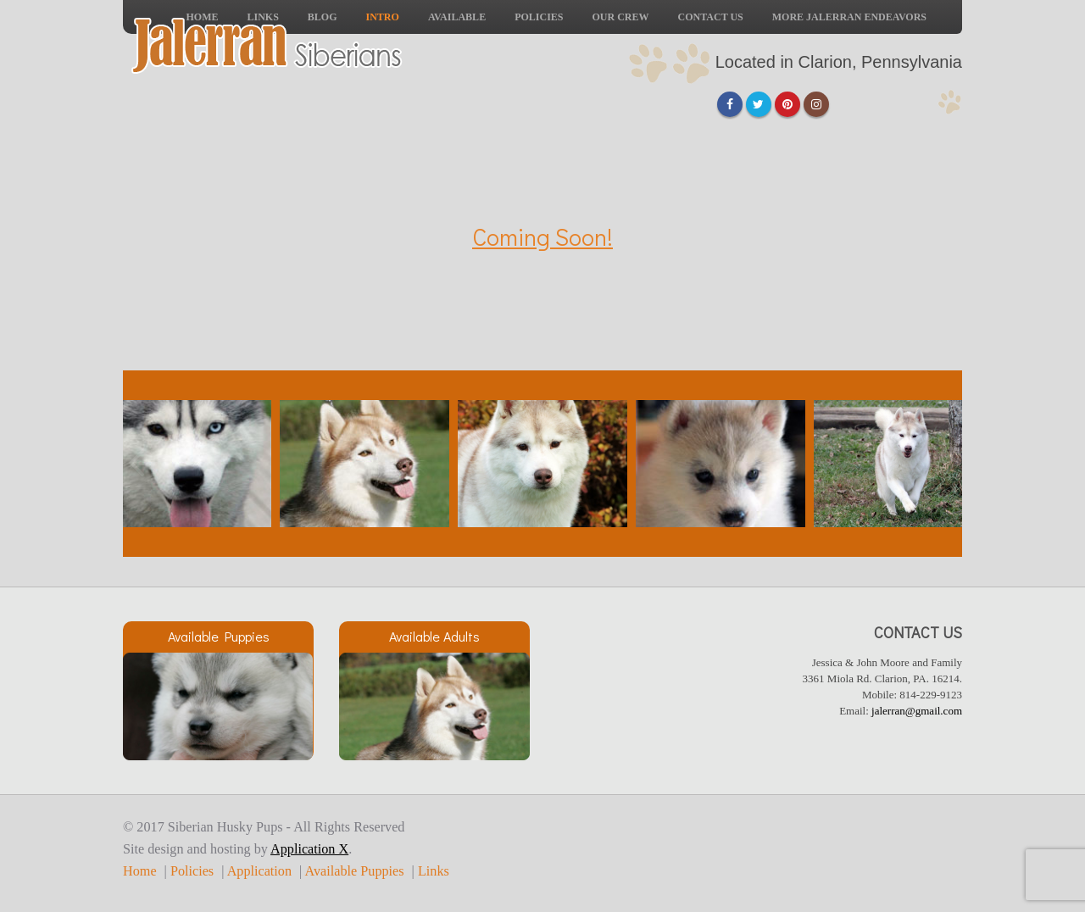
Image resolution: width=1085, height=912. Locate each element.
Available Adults (434, 636)
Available (457, 17)
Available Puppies (219, 636)
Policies (539, 17)
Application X (309, 849)
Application (259, 871)
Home (140, 871)
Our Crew (621, 17)
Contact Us (710, 17)
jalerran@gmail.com (916, 710)
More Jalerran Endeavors (849, 17)
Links (433, 871)
